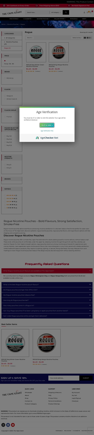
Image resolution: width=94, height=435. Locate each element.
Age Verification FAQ (47, 131)
